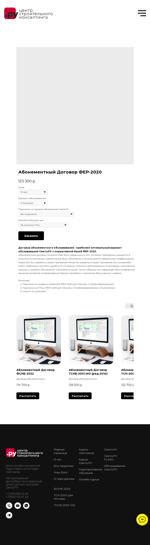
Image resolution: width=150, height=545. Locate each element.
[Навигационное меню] (142, 13)
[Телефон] (9, 507)
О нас (58, 459)
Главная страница (60, 451)
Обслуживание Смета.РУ (114, 467)
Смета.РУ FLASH (110, 457)
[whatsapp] (26, 507)
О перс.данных (64, 479)
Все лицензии (63, 466)
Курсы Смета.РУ (85, 461)
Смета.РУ (110, 449)
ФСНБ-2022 (62, 488)
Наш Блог (61, 472)
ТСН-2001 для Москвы (63, 496)
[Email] (17, 507)
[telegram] (9, 517)
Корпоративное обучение (90, 471)
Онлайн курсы (89, 479)
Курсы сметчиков (86, 451)
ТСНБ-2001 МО (64, 505)
